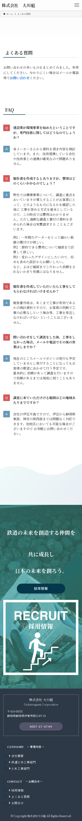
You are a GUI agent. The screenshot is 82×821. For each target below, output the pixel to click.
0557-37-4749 (41, 726)
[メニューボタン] (77, 5)
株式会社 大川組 (18, 5)
